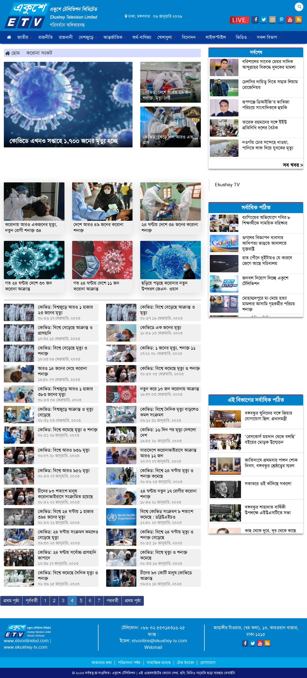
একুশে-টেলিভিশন (123, 673)
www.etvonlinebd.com (26, 641)
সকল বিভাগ (269, 37)
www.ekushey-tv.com (25, 647)
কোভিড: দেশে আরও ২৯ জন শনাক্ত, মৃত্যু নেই (167, 95)
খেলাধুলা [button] (166, 37)
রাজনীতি (45, 37)
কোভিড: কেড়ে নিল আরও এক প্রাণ (168, 140)
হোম (12, 53)
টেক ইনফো (186, 662)
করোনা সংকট (39, 53)
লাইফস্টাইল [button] (218, 37)
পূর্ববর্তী (32, 601)
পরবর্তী (112, 601)
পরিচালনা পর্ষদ (129, 662)
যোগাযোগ (207, 662)
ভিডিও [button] (243, 37)
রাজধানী (66, 37)
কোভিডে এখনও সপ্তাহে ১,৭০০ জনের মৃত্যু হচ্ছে (63, 141)
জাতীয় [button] (24, 37)
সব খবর (293, 165)
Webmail (153, 647)
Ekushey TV (227, 185)
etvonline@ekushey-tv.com (159, 641)
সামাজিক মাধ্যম (159, 662)
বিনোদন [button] (191, 37)
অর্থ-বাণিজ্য (141, 37)
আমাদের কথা (102, 662)
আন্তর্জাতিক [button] (114, 37)
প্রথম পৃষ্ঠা (11, 601)
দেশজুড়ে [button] (88, 37)
